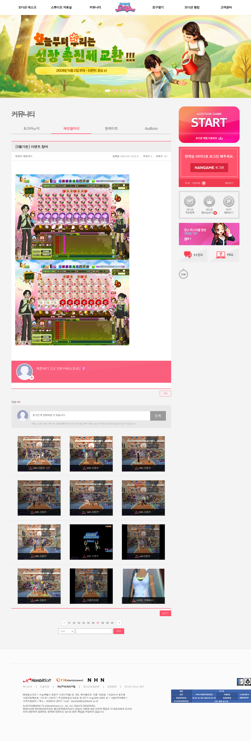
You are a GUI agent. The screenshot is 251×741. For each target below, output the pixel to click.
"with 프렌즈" (93, 512)
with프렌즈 (145, 556)
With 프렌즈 (41, 468)
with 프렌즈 (41, 600)
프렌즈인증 (93, 600)
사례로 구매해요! (145, 600)
